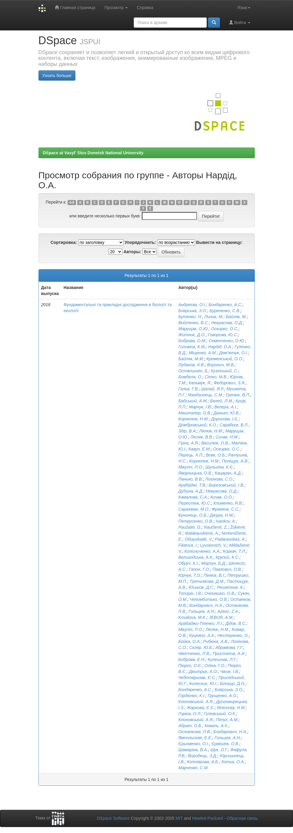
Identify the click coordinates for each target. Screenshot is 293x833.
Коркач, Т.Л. (234, 551)
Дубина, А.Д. (190, 491)
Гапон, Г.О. (199, 569)
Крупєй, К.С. (228, 557)
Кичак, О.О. (221, 497)
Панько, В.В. (190, 479)
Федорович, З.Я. (230, 382)
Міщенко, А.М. (203, 352)
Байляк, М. (236, 316)
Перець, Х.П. (190, 455)
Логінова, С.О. (219, 479)
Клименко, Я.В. (228, 503)
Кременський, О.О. (224, 358)
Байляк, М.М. (191, 358)
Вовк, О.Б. (216, 455)
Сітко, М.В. (216, 376)
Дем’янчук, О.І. (233, 352)
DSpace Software (113, 818)
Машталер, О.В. (194, 412)
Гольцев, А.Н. (202, 611)
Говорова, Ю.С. (223, 334)
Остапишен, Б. (193, 370)
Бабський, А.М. (193, 400)
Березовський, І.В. (226, 485)
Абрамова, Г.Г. (229, 647)
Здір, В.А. (187, 431)
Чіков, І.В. (229, 671)
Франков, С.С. (226, 509)
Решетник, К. (230, 587)
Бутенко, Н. (190, 316)
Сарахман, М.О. (193, 509)
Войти (239, 22)
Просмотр (116, 7)
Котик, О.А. (233, 761)
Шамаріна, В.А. (193, 749)
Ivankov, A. (226, 521)
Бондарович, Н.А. (206, 605)
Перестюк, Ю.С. (194, 503)
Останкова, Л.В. (194, 731)
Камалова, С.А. (193, 497)
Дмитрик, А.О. (203, 671)
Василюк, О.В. (215, 443)
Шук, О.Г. (219, 749)
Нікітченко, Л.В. (194, 653)
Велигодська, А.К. (195, 557)
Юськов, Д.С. (202, 587)
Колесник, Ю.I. (203, 683)
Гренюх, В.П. (238, 394)
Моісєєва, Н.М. (231, 707)
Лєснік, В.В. (202, 437)
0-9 (71, 202)
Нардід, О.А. (220, 346)
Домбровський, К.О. (197, 425)
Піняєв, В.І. (214, 575)
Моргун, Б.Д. (213, 563)
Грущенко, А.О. (222, 695)
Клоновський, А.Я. (195, 701)
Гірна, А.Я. (188, 443)
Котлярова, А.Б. (203, 761)
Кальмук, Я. (200, 382)
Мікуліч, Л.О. (190, 467)
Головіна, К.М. (192, 346)
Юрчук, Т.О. (189, 575)
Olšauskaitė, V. (198, 539)
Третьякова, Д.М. (207, 581)
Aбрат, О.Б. (190, 725)
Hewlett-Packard (207, 818)
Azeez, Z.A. (228, 611)
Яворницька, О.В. (195, 473)
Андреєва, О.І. (192, 304)
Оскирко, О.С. (224, 328)
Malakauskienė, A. (202, 533)
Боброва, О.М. (192, 340)
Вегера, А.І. (225, 406)
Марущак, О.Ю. (193, 328)
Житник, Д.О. (192, 334)
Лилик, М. (213, 316)
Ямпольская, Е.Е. (195, 737)
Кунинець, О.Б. (192, 515)
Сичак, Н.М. (227, 437)
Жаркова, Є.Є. (201, 707)
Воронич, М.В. (221, 364)
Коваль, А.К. (216, 725)
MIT (179, 818)
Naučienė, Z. (215, 527)
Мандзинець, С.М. (205, 394)
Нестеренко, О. (233, 635)
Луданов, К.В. (191, 364)
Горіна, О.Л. (189, 713)
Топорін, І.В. (190, 593)
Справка (145, 7)
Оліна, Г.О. (214, 665)
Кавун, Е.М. (199, 449)
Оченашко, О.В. (219, 593)
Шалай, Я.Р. (212, 388)
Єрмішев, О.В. (226, 743)
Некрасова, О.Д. (227, 322)
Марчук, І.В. (200, 406)
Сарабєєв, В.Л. (234, 425)
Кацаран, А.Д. (228, 473)
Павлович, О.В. (227, 569)
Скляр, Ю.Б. (201, 647)
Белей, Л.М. (221, 400)
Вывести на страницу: (219, 242)
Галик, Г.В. (188, 388)
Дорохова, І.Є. (225, 418)
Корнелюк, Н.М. (193, 418)
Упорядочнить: (140, 242)
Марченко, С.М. (193, 767)
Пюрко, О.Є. (190, 665)
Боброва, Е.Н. (191, 659)
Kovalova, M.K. (192, 617)
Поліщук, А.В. (235, 461)
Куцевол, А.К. (202, 635)
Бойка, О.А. (189, 641)
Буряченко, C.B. (224, 310)
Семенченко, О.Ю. (227, 340)
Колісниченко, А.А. (202, 551)
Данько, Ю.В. (227, 412)
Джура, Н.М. (222, 515)
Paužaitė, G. (189, 527)
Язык (243, 7)
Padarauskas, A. (230, 539)
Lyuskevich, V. (213, 545)
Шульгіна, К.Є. (220, 467)
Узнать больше (57, 75)
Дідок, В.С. (235, 623)
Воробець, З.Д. (203, 755)
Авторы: (132, 251)
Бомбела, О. (190, 376)
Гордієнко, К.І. (191, 695)
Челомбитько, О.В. (209, 599)
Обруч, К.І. (188, 563)
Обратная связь (242, 818)
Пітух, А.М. (227, 719)
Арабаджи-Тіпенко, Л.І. (200, 623)
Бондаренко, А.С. (226, 304)
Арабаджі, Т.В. (192, 485)
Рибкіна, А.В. (215, 641)
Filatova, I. (188, 545)
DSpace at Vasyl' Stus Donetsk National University (93, 152)
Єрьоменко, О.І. (193, 743)
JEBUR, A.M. (221, 617)
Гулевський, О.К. (220, 713)
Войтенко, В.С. (193, 322)
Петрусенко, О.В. (195, 521)
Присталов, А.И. (229, 653)
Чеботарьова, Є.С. (197, 677)
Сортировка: (63, 242)
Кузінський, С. (224, 370)
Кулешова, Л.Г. (222, 659)
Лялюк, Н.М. (211, 431)
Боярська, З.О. (192, 310)
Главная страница (75, 7)
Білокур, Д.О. (233, 683)
